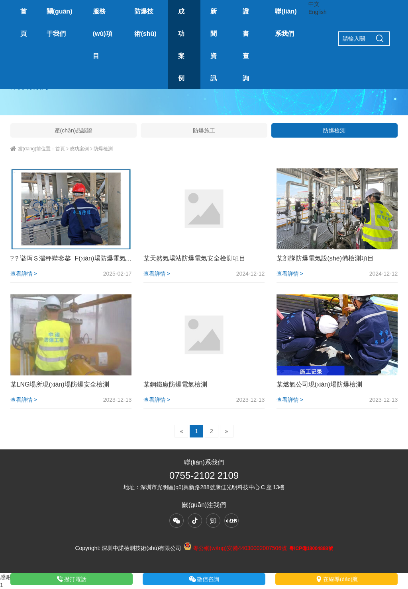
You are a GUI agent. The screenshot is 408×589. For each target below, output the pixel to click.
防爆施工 (204, 130)
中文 (314, 4)
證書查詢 (246, 44)
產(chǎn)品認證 (74, 130)
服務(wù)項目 (102, 33)
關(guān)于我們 (60, 22)
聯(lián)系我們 (285, 22)
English (317, 12)
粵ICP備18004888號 (311, 548)
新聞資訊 (213, 44)
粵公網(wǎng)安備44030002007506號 (235, 548)
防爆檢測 (334, 130)
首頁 (23, 22)
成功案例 (181, 44)
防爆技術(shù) (145, 22)
